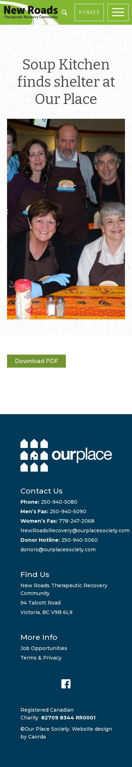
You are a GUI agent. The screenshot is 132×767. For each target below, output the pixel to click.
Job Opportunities (43, 648)
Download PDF (36, 361)
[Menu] (119, 12)
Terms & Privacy (41, 658)
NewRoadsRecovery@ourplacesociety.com (75, 530)
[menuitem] (119, 12)
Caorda (37, 737)
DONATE (89, 12)
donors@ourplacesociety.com (58, 549)
